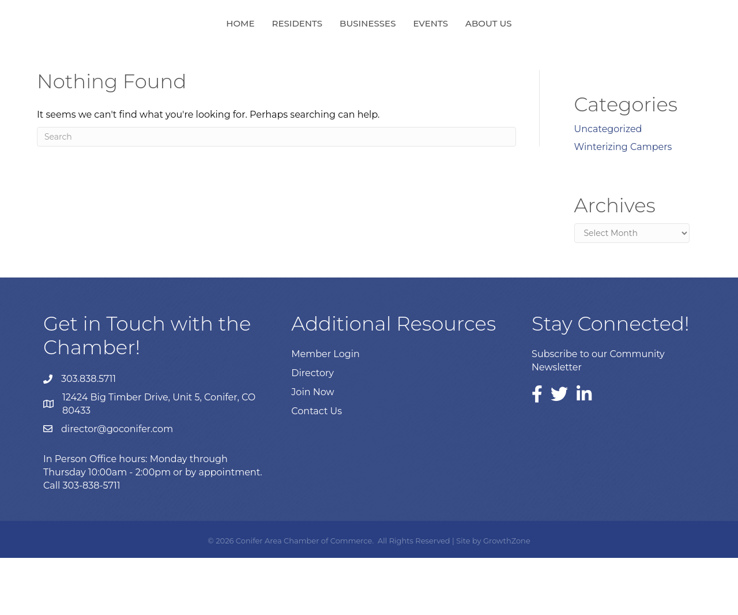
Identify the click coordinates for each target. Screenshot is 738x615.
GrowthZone (506, 597)
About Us (551, 51)
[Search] (276, 194)
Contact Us (316, 468)
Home (178, 51)
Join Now (312, 449)
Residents (235, 51)
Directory (312, 430)
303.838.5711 (88, 435)
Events (492, 51)
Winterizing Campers (623, 203)
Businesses (305, 51)
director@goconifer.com (117, 486)
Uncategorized (608, 186)
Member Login (325, 411)
